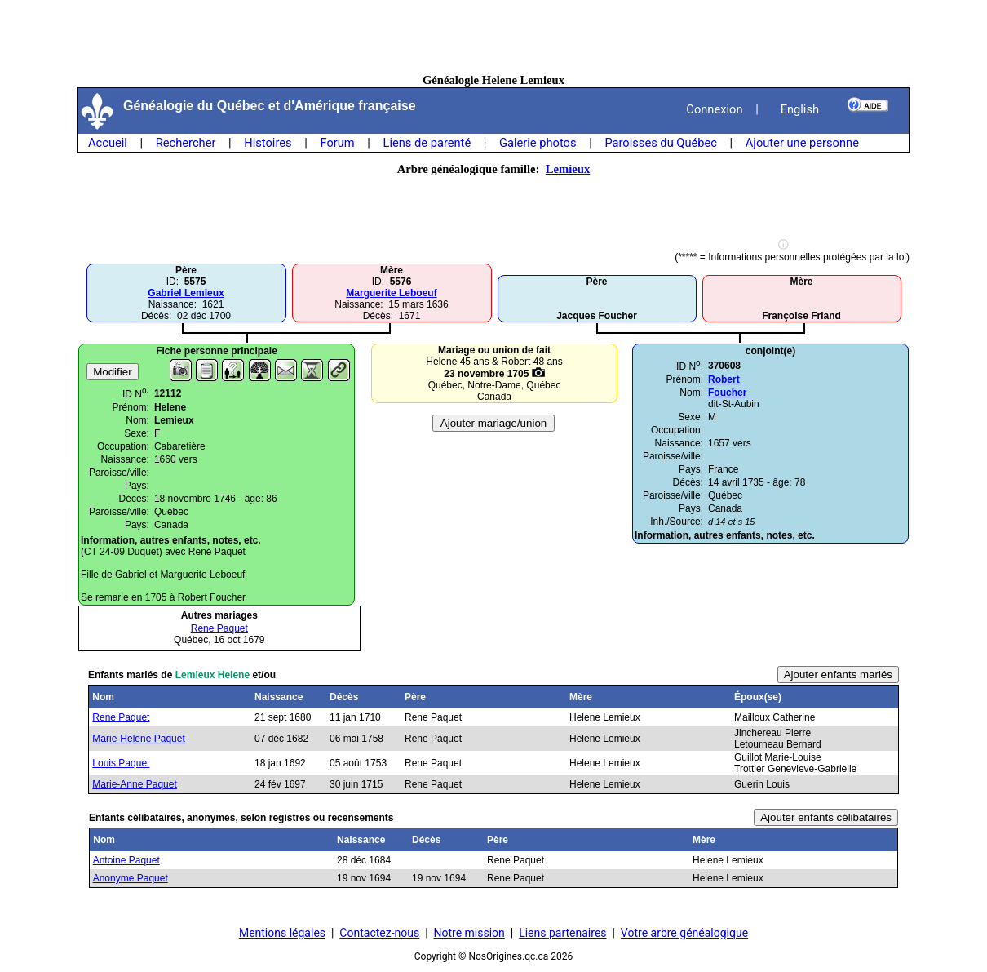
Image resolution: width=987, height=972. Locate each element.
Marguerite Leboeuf (391, 293)
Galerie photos (537, 142)
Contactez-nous (379, 932)
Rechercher (186, 142)
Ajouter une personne (802, 142)
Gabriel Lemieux (186, 293)
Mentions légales (282, 932)
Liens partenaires (562, 932)
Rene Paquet (219, 628)
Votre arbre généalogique (684, 932)
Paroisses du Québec (660, 142)
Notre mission (469, 932)
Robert (724, 379)
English (800, 109)
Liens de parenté (427, 142)
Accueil (107, 142)
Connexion (714, 109)
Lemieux (568, 168)
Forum (337, 142)
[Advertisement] (493, 36)
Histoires (267, 142)
